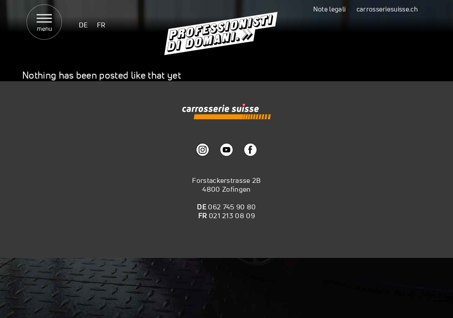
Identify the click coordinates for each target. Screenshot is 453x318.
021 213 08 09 (232, 215)
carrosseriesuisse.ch (387, 9)
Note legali (329, 9)
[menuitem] (83, 24)
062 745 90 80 (232, 206)
